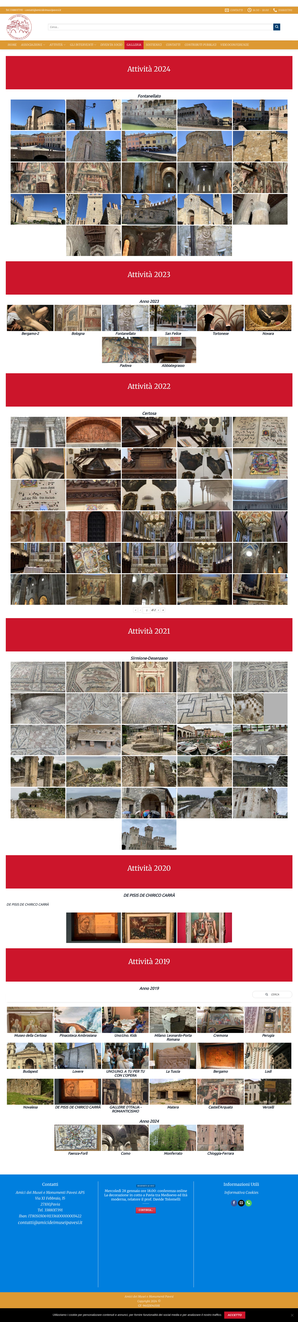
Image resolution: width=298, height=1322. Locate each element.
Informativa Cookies (241, 1192)
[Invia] (276, 27)
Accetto (235, 1315)
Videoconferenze (234, 45)
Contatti (173, 45)
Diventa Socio (111, 45)
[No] (292, 1316)
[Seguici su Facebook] (234, 1203)
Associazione (33, 45)
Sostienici (154, 45)
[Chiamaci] (248, 1203)
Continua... (146, 1210)
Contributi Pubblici (200, 45)
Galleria (134, 45)
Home (12, 45)
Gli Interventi (83, 45)
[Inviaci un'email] (241, 1203)
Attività (58, 45)
